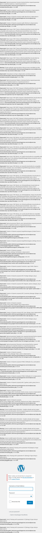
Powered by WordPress (21, 468)
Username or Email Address (16, 486)
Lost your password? (14, 511)
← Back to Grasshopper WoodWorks (18, 515)
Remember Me (16, 501)
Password (12, 493)
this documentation (27, 477)
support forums (16, 479)
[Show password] (31, 496)
